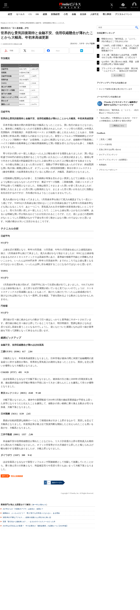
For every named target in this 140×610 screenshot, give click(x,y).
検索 (137, 27)
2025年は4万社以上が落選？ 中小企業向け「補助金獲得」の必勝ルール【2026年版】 (35, 526)
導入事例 (107, 14)
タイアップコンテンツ (108, 155)
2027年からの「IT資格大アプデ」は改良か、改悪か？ (23, 509)
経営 (10, 14)
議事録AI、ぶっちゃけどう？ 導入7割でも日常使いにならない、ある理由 (31, 513)
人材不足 (94, 14)
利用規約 (102, 165)
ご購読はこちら (118, 126)
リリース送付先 (105, 144)
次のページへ (57, 483)
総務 (45, 14)
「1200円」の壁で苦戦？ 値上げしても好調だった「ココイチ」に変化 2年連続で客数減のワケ (120, 48)
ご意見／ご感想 (105, 139)
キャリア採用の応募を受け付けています (115, 89)
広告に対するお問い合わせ (110, 149)
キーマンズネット (39, 505)
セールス (20, 14)
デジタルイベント (123, 14)
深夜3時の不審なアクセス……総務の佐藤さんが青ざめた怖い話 (27, 517)
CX (30, 14)
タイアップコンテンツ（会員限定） (113, 160)
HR (37, 14)
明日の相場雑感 (17, 476)
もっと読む (118, 75)
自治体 (83, 14)
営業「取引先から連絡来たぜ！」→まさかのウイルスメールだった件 (29, 522)
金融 (74, 14)
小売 (65, 14)
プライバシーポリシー (108, 170)
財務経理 (55, 14)
